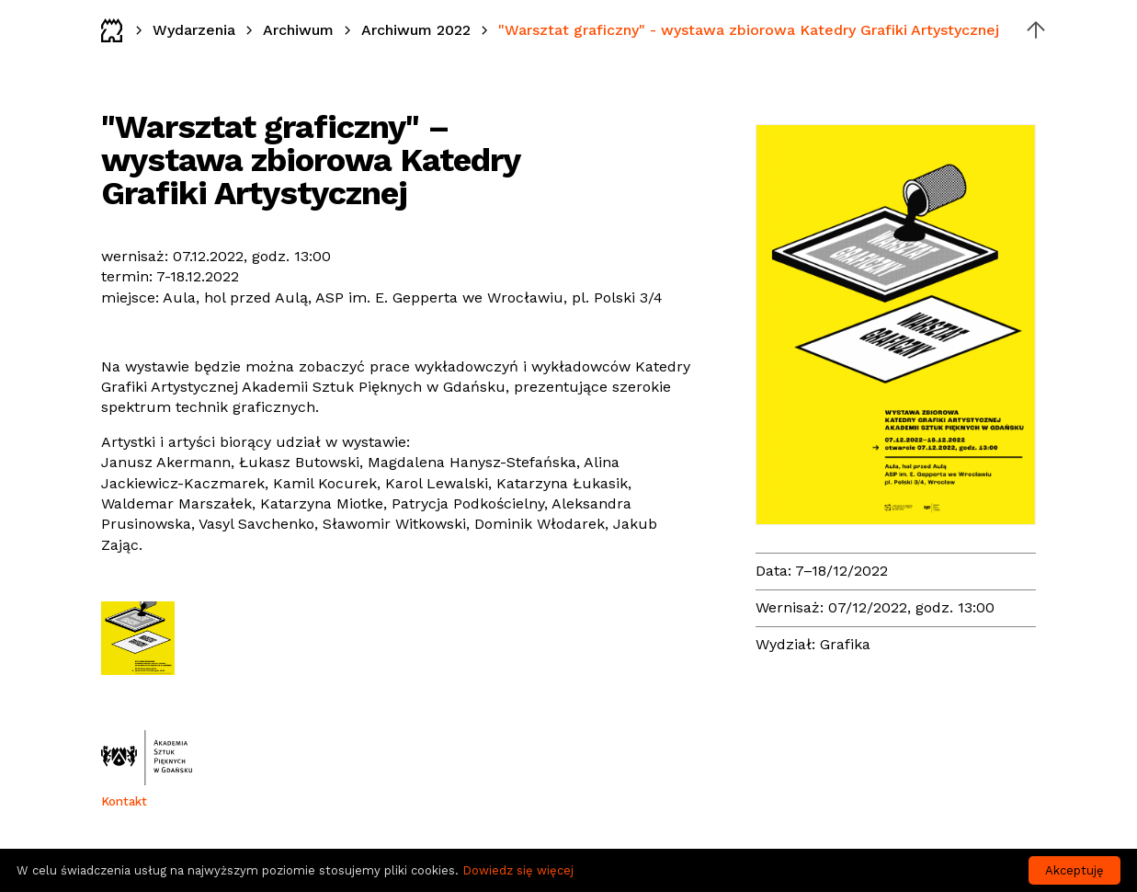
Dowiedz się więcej (518, 870)
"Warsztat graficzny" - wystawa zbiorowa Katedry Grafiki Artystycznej (748, 30)
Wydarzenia (194, 30)
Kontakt (124, 801)
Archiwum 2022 (416, 30)
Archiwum (298, 30)
